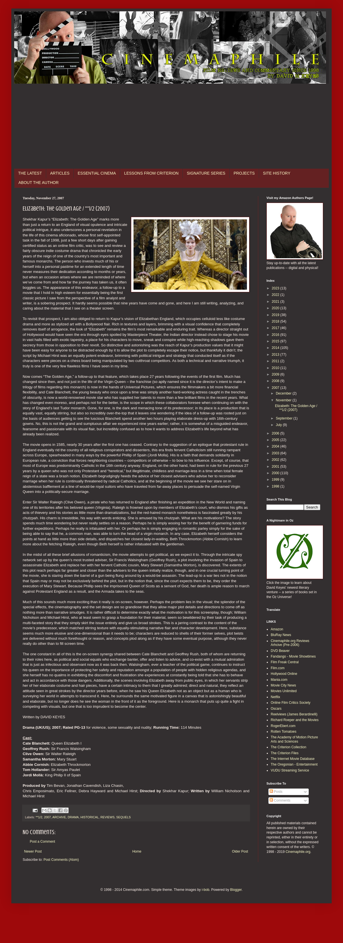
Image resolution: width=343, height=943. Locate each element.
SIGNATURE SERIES (206, 173)
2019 (276, 315)
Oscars (276, 709)
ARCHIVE (59, 817)
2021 (276, 302)
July (279, 425)
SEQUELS (123, 817)
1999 (276, 480)
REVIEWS (107, 817)
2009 (276, 374)
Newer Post (33, 851)
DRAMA (73, 817)
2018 (276, 321)
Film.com (278, 668)
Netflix (275, 697)
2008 (276, 381)
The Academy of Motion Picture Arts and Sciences (294, 739)
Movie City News (283, 685)
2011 (276, 361)
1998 (276, 486)
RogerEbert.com (283, 726)
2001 (276, 467)
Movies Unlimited (284, 691)
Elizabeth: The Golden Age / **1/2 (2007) (296, 408)
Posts (276, 792)
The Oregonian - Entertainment (294, 764)
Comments (280, 800)
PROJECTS (244, 173)
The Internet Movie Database (293, 759)
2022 (276, 295)
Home (136, 851)
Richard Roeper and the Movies (295, 720)
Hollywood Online (284, 674)
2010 (276, 368)
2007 (47, 817)
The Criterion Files (284, 753)
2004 (276, 446)
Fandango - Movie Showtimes (293, 656)
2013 (276, 355)
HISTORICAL (90, 817)
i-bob (205, 890)
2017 (276, 328)
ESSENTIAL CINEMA (97, 173)
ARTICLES (59, 173)
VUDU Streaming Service (290, 770)
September (284, 418)
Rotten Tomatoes (284, 732)
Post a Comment (42, 842)
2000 (276, 473)
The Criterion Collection (288, 747)
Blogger (236, 890)
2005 (276, 440)
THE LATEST (30, 173)
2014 (276, 348)
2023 (276, 288)
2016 (276, 335)
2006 (276, 433)
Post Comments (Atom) (61, 860)
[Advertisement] (171, 126)
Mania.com (279, 680)
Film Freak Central (285, 662)
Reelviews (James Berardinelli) (294, 714)
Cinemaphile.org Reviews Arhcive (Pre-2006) (290, 643)
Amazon (277, 629)
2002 (276, 460)
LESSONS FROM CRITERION (151, 173)
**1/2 (39, 817)
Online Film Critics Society (290, 703)
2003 (276, 453)
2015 (276, 341)
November (284, 400)
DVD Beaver (280, 651)
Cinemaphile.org (297, 852)
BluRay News (281, 635)
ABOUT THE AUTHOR (38, 182)
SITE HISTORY (277, 173)
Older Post (240, 851)
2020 (276, 308)
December (284, 393)
